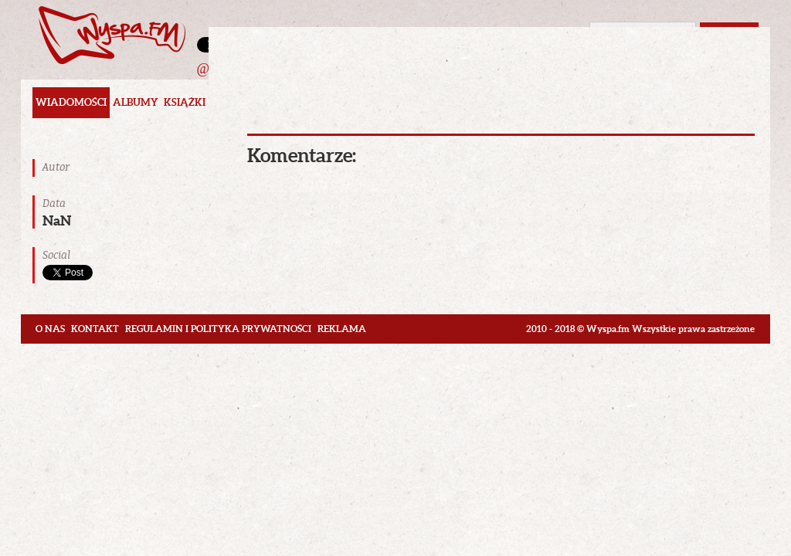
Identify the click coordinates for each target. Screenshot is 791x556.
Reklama (341, 329)
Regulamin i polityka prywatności (218, 329)
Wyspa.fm (112, 35)
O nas (50, 329)
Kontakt (95, 329)
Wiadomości (71, 102)
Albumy (135, 102)
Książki (184, 102)
